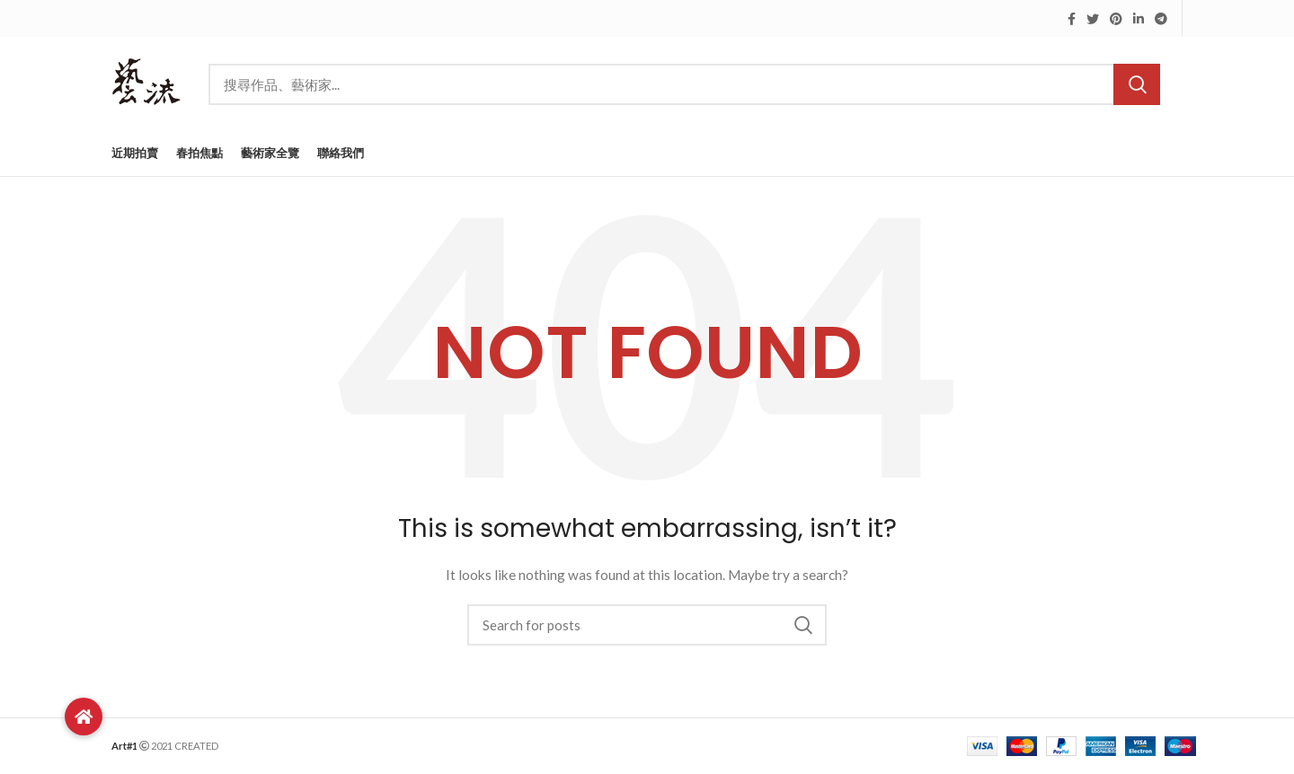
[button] (83, 716)
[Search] (684, 84)
